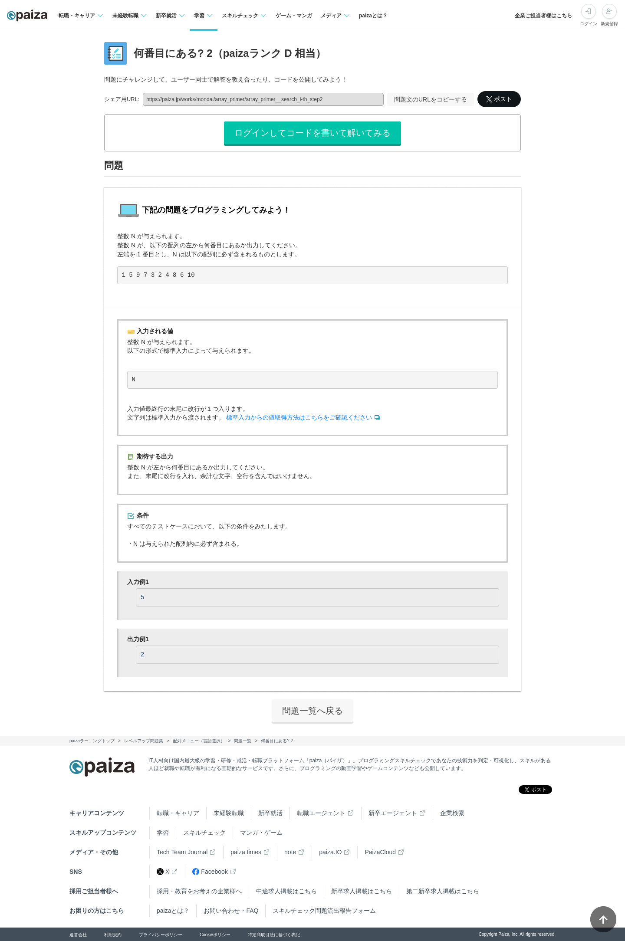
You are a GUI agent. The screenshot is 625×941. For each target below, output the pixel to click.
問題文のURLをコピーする (430, 99)
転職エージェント (321, 813)
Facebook (209, 871)
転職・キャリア (178, 813)
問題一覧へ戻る (312, 710)
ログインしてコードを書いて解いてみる (312, 133)
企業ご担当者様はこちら (543, 16)
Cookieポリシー (215, 934)
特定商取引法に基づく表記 (274, 934)
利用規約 (113, 934)
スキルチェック (204, 832)
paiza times (245, 852)
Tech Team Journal (182, 852)
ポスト (499, 98)
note (290, 852)
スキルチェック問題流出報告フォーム (324, 910)
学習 (163, 832)
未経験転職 (229, 813)
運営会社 (78, 934)
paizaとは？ (373, 16)
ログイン (588, 23)
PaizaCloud (380, 852)
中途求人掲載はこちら (286, 891)
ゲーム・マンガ (294, 16)
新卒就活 (270, 813)
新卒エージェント (392, 813)
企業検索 (452, 813)
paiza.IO (330, 852)
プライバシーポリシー (160, 934)
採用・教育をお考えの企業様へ (199, 891)
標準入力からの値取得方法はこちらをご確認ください (299, 417)
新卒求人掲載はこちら (361, 891)
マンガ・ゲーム (261, 832)
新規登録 (609, 23)
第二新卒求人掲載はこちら (442, 891)
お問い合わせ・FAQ (231, 910)
